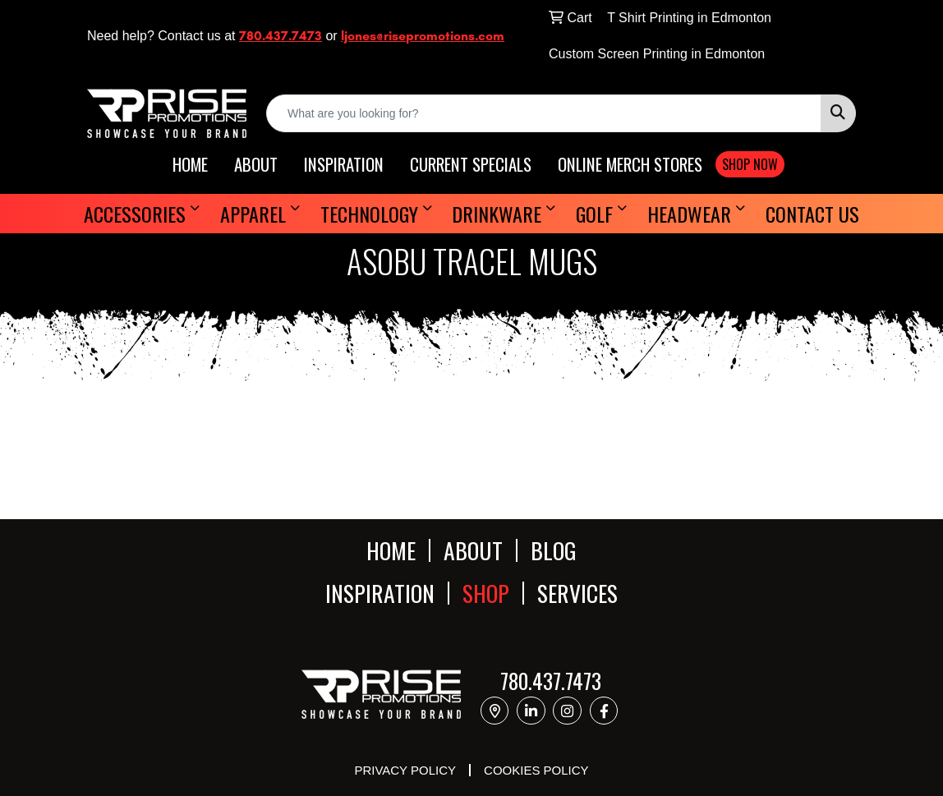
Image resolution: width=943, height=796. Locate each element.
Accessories (135, 213)
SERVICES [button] (577, 593)
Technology (369, 213)
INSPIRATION (344, 164)
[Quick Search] (543, 113)
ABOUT (256, 164)
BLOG (554, 550)
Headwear (689, 213)
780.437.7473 (280, 36)
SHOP (485, 593)
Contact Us (812, 213)
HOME (190, 164)
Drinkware (496, 213)
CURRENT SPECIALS (470, 164)
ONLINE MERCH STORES (630, 164)
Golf (594, 213)
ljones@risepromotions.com (422, 36)
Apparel (253, 213)
